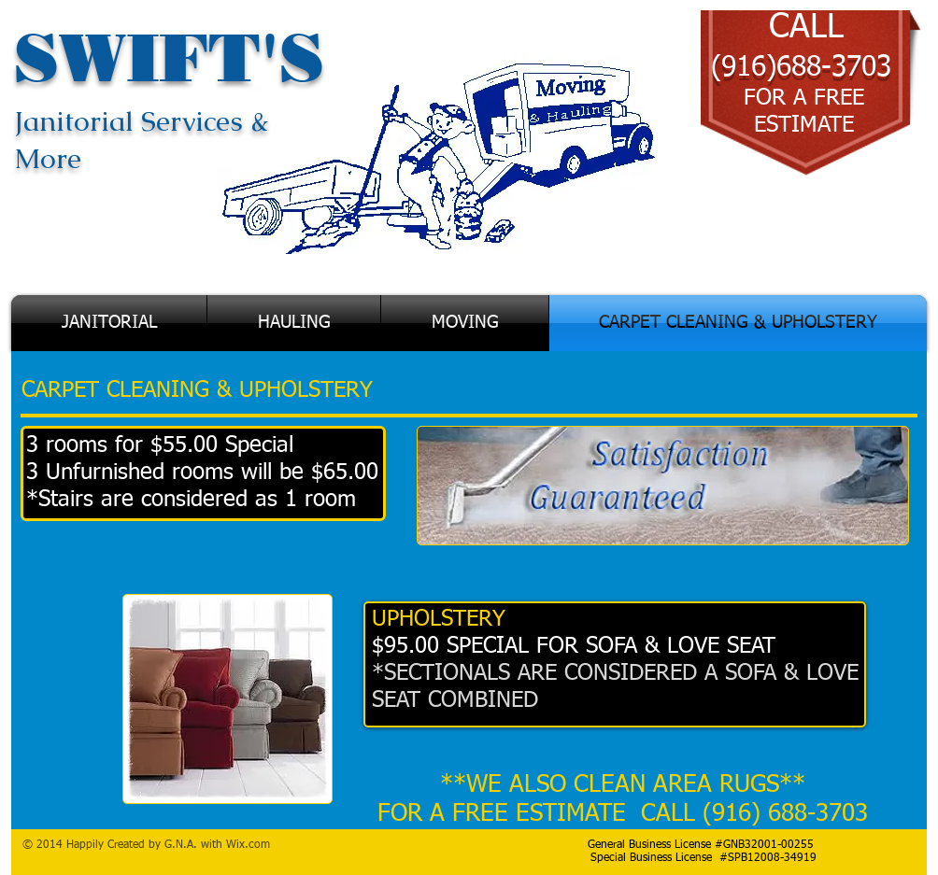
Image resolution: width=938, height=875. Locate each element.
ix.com (253, 845)
